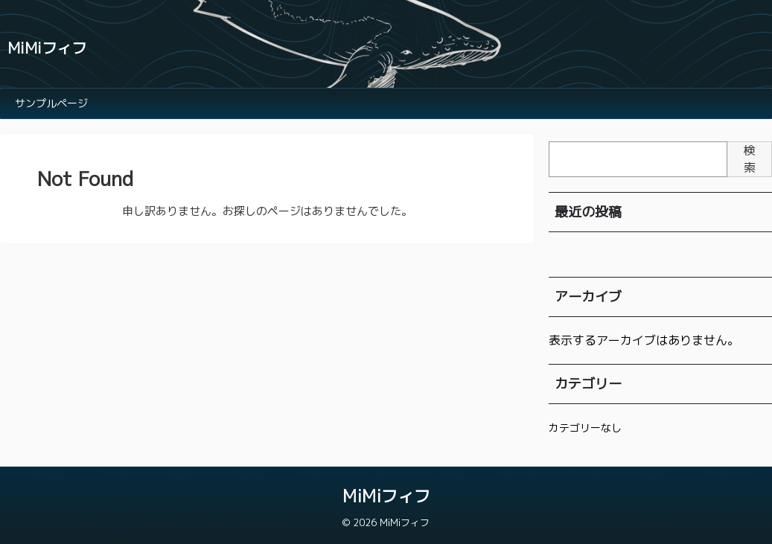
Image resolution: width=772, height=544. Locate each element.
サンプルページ (51, 103)
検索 (750, 159)
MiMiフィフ (46, 47)
